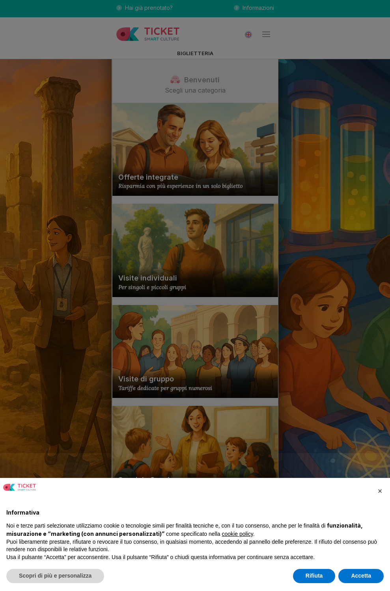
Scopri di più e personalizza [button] (55, 575)
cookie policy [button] (237, 534)
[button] (379, 490)
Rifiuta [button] (314, 575)
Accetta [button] (361, 575)
